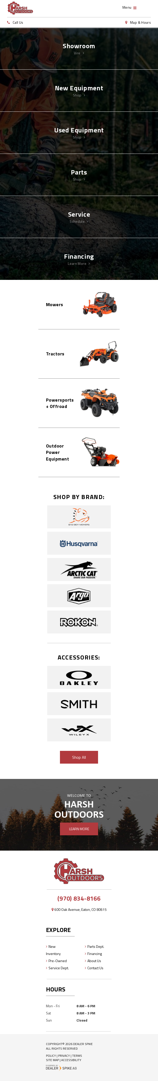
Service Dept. (59, 968)
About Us (94, 960)
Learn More (79, 828)
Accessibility (71, 1060)
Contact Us (95, 968)
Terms (77, 1055)
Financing (94, 953)
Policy (51, 1055)
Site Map (52, 1060)
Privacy (64, 1055)
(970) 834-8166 (79, 898)
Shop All (79, 757)
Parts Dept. (95, 946)
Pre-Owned (58, 960)
